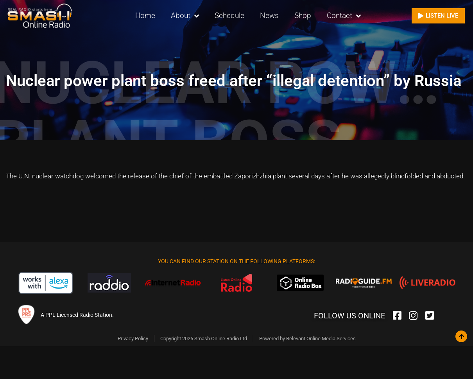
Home (145, 15)
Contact (344, 15)
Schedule (229, 15)
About (185, 15)
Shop (302, 15)
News (269, 15)
